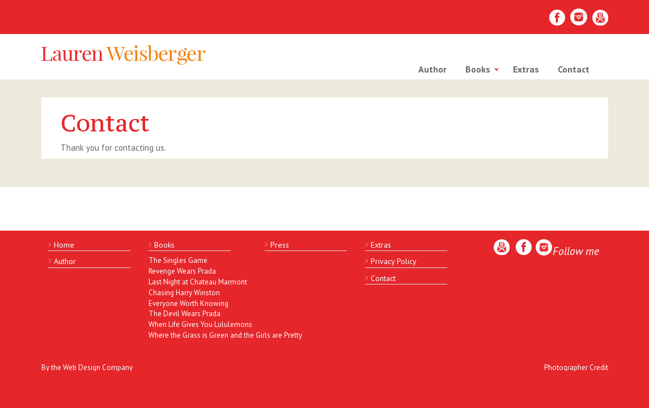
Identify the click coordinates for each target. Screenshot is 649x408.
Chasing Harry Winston (184, 293)
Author (432, 69)
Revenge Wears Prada (182, 271)
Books (477, 69)
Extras (526, 69)
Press (279, 245)
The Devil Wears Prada (184, 313)
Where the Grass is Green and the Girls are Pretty (197, 335)
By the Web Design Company (87, 367)
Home (64, 245)
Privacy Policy (394, 261)
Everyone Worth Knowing (188, 303)
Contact (573, 69)
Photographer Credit (576, 367)
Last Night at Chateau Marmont (197, 282)
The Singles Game (178, 260)
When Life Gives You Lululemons (197, 324)
